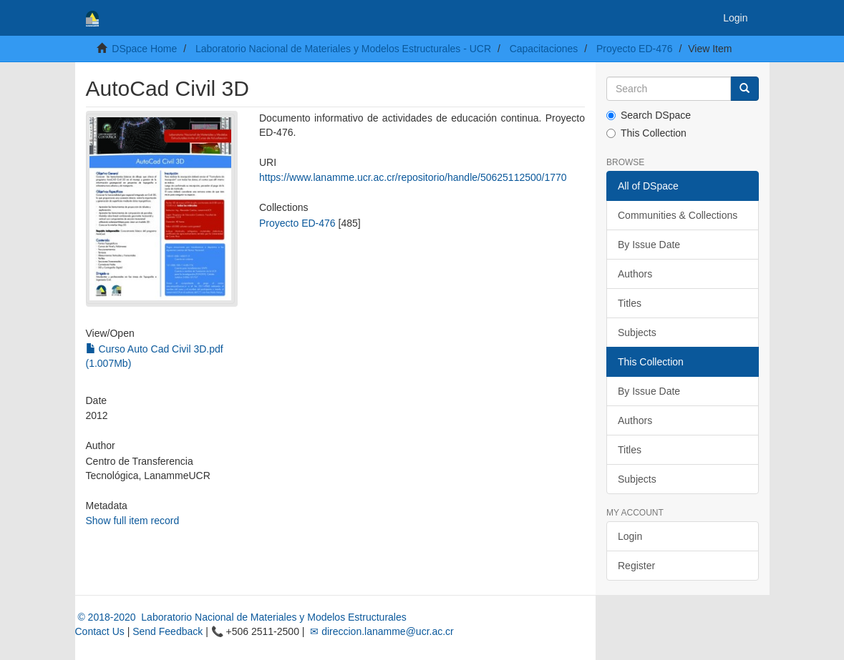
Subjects (637, 332)
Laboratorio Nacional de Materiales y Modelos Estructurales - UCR (343, 48)
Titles (629, 303)
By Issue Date (649, 244)
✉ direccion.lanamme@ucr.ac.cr (380, 631)
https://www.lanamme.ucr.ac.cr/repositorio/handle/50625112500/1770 (413, 177)
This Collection (646, 133)
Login (630, 536)
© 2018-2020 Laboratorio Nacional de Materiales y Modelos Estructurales (241, 617)
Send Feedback (167, 631)
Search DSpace (648, 115)
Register (636, 565)
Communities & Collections (677, 215)
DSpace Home (144, 48)
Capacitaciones (544, 48)
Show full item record (133, 520)
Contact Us (100, 631)
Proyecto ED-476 (634, 48)
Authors (635, 274)
